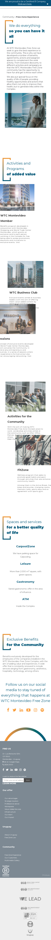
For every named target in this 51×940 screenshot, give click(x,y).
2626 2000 (8, 765)
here (20, 465)
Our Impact (9, 817)
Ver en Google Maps (11, 762)
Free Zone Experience (13, 855)
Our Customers (11, 858)
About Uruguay (11, 835)
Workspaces (9, 806)
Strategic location (11, 801)
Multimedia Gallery (12, 860)
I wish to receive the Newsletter (15, 776)
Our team (9, 815)
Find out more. (25, 4)
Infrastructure (10, 812)
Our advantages (11, 798)
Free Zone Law (10, 837)
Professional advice (12, 804)
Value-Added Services (13, 809)
